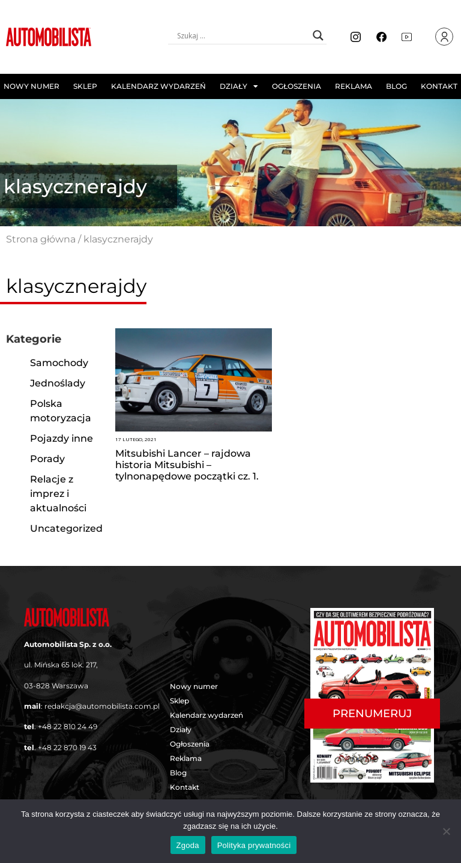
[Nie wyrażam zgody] (446, 831)
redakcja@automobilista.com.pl (102, 706)
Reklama (353, 86)
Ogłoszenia (296, 86)
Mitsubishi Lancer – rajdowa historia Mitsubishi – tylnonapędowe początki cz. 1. (187, 465)
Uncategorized (66, 528)
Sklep (85, 86)
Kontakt (439, 86)
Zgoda (187, 845)
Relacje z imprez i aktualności (58, 494)
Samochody (59, 362)
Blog (396, 86)
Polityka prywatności (254, 845)
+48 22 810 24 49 (67, 726)
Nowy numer (31, 86)
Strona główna (41, 239)
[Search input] (242, 35)
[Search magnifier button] (318, 35)
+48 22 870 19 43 (67, 747)
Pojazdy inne (61, 438)
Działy (239, 86)
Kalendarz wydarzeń (158, 86)
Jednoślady (57, 383)
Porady (47, 459)
